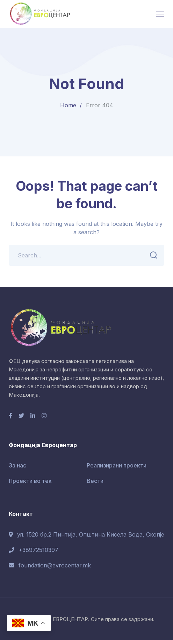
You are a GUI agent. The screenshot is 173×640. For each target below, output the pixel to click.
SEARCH (151, 255)
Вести (95, 480)
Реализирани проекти (116, 465)
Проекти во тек (30, 480)
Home (68, 105)
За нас (17, 465)
